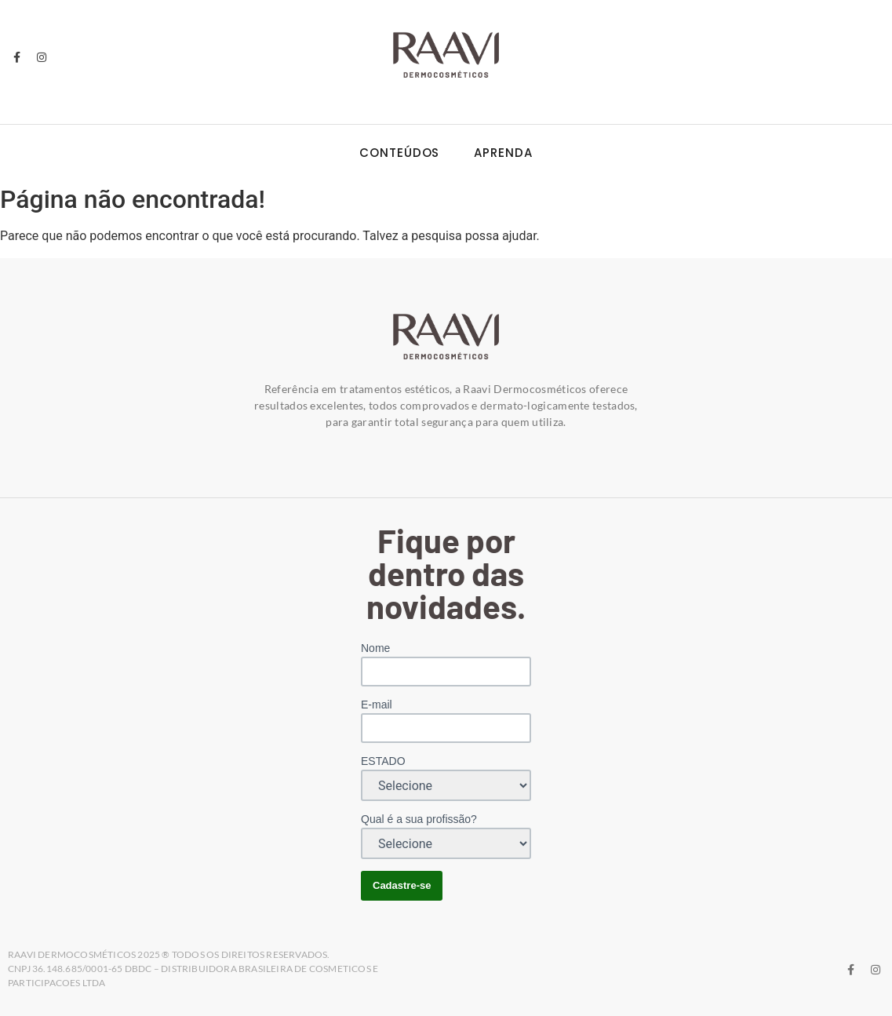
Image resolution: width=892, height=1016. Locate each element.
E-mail (376, 704)
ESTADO (383, 761)
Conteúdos (399, 152)
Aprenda (503, 152)
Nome (375, 648)
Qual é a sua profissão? (419, 819)
